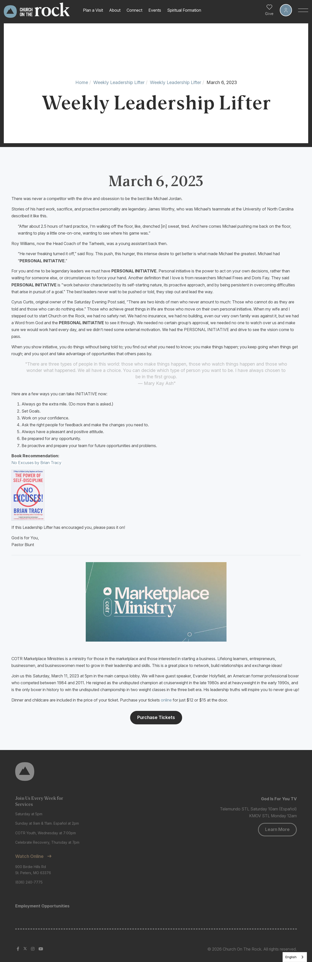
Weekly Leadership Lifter (119, 82)
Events (154, 10)
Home (81, 82)
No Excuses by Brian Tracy (36, 462)
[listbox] (295, 957)
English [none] (291, 957)
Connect (134, 10)
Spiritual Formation (184, 10)
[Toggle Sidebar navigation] (303, 10)
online (166, 700)
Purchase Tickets (156, 717)
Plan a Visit (93, 10)
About (114, 10)
